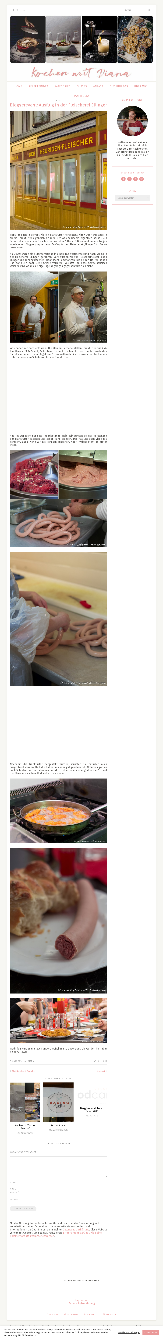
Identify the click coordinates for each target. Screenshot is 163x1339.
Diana (31, 1061)
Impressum (81, 1300)
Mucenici (102, 1071)
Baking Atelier (58, 1125)
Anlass (98, 86)
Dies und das (119, 86)
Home (18, 86)
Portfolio (81, 95)
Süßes (82, 86)
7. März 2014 (16, 1061)
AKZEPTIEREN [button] (150, 1332)
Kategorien (62, 86)
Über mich (141, 86)
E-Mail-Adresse (14, 1190)
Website (13, 1199)
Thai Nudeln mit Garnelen (22, 1071)
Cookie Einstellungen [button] (129, 1332)
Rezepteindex (38, 86)
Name (13, 1182)
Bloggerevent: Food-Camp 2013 (92, 1110)
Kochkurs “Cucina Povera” (25, 1127)
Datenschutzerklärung (76, 1229)
